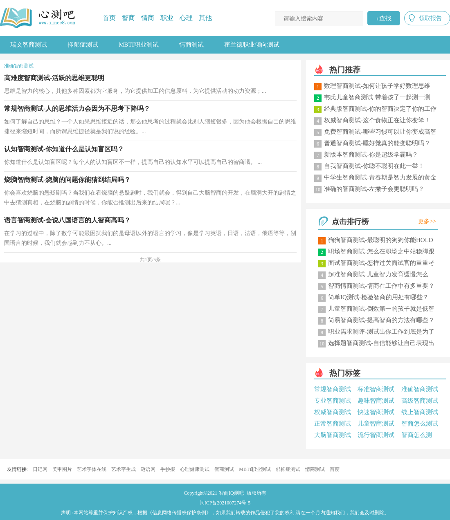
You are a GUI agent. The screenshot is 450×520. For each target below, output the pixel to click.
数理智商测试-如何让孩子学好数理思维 (377, 86)
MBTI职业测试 (139, 44)
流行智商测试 (376, 435)
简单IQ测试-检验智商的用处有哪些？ (378, 297)
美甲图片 (62, 469)
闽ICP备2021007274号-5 (225, 503)
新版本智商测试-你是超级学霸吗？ (371, 154)
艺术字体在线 (91, 469)
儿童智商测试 (376, 423)
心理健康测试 (194, 469)
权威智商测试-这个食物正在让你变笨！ (377, 120)
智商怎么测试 (419, 423)
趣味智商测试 (376, 400)
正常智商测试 (332, 423)
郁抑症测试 (288, 469)
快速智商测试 (376, 412)
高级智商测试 (419, 400)
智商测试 (224, 469)
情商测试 (191, 44)
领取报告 (430, 18)
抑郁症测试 (83, 44)
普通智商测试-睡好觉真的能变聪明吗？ (377, 143)
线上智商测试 (419, 412)
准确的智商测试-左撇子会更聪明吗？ (374, 189)
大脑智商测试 (332, 435)
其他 (205, 17)
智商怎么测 (416, 435)
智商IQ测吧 (231, 493)
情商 (147, 17)
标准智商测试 (376, 389)
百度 (335, 469)
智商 (128, 17)
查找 (384, 18)
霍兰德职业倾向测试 (251, 44)
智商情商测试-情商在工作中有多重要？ (381, 285)
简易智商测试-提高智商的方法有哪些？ (381, 320)
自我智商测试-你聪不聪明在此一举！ (374, 166)
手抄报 (167, 469)
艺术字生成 (123, 469)
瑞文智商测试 (28, 44)
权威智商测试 (332, 412)
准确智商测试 (419, 389)
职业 (166, 17)
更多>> (427, 221)
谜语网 (148, 469)
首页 (109, 17)
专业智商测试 (332, 400)
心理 (186, 17)
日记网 (40, 469)
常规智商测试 (332, 389)
